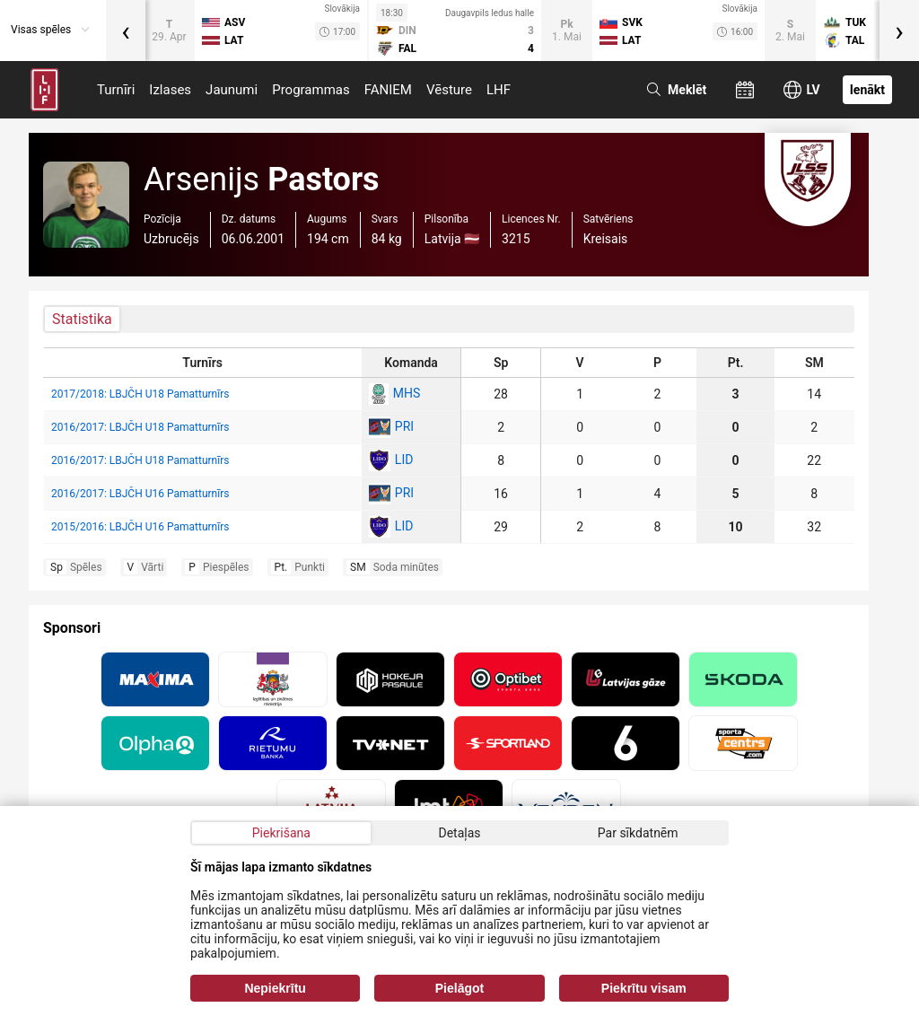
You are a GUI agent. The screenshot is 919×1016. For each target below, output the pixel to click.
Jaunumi (232, 90)
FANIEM (388, 90)
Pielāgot (459, 988)
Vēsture (449, 90)
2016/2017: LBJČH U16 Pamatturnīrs (140, 493)
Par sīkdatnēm (638, 833)
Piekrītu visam (644, 988)
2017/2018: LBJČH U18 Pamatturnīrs (140, 394)
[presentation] (125, 30)
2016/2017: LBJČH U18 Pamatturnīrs (140, 427)
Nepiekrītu (274, 988)
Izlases (170, 90)
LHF (498, 90)
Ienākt (867, 90)
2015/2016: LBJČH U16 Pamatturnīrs (140, 527)
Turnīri (116, 90)
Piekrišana (281, 833)
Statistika (82, 319)
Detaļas (459, 833)
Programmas (311, 90)
